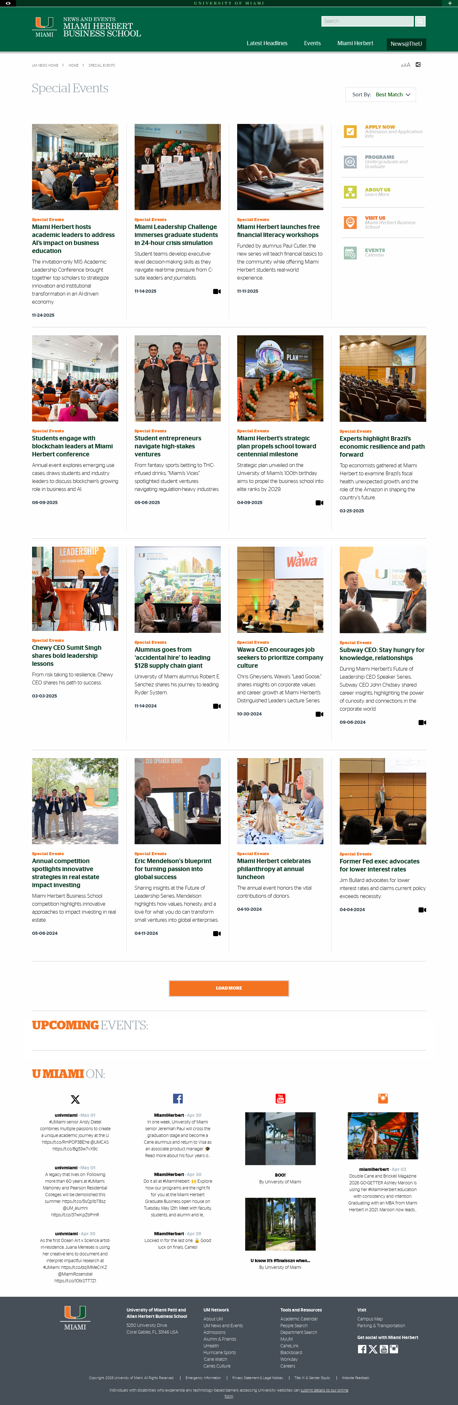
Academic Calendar (299, 1318)
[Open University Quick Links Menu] (450, 3)
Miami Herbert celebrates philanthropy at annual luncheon (274, 869)
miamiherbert (374, 1168)
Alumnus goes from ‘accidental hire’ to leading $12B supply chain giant (173, 658)
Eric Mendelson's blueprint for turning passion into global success (173, 869)
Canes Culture (217, 1365)
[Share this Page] (414, 68)
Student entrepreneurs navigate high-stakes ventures (168, 446)
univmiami (66, 1114)
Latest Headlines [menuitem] (267, 43)
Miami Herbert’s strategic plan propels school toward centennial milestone (276, 446)
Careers (287, 1365)
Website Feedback (355, 1376)
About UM (213, 1318)
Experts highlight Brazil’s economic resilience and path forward (382, 447)
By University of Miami (280, 1181)
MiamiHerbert (169, 1114)
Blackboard (291, 1351)
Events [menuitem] (312, 43)
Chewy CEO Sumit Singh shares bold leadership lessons (67, 656)
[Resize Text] (406, 65)
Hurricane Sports (220, 1351)
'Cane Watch (215, 1358)
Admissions (215, 1331)
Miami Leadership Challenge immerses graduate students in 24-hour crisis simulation (176, 235)
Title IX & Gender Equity (312, 1376)
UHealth (211, 1345)
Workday (289, 1358)
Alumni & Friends (220, 1338)
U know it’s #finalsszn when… (280, 1259)
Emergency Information (203, 1376)
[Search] (420, 21)
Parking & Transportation (381, 1324)
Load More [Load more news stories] (229, 987)
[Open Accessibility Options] (8, 3)
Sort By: (382, 94)
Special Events (101, 65)
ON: (68, 1073)
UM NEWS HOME (45, 65)
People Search (294, 1324)
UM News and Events (223, 1324)
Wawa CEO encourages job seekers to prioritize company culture (280, 658)
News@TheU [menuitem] (406, 44)
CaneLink (289, 1345)
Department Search (298, 1331)
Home (73, 65)
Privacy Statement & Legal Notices (257, 1376)
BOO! (280, 1174)
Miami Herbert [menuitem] (355, 43)
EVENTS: (90, 1024)
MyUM (286, 1338)
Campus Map (370, 1318)
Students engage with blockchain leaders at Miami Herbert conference (72, 446)
